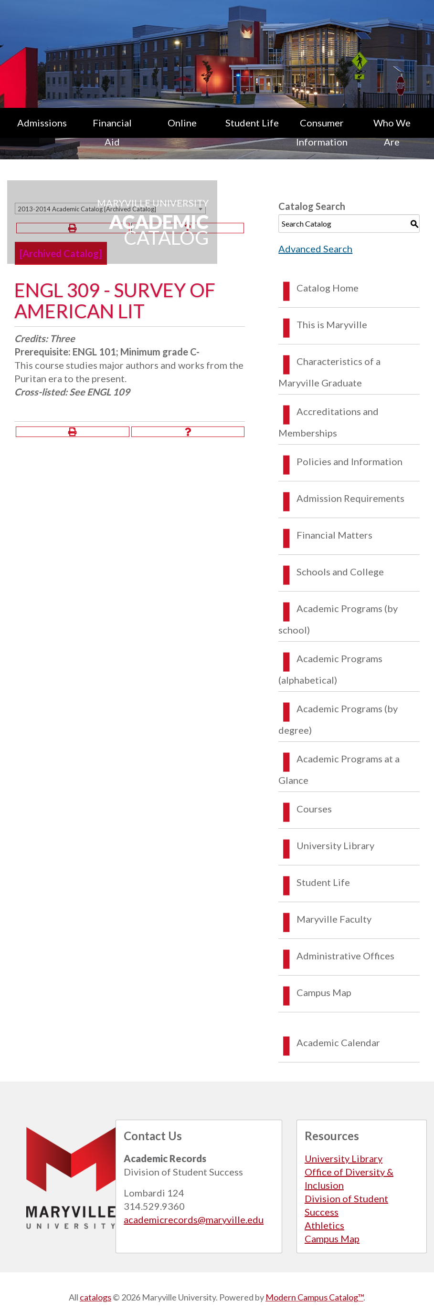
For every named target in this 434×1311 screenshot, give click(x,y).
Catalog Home (327, 287)
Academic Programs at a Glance (339, 769)
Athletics (324, 1225)
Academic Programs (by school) (338, 619)
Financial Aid (112, 132)
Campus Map (323, 992)
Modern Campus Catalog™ (314, 1297)
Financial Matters (334, 535)
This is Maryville (331, 324)
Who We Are (392, 132)
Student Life (252, 122)
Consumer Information (322, 132)
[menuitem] (42, 132)
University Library (335, 845)
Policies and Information (349, 461)
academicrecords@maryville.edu (194, 1219)
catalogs (95, 1297)
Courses (314, 808)
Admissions (42, 122)
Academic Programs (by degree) (338, 719)
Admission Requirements (350, 498)
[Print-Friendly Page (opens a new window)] (72, 432)
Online (182, 122)
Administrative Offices (345, 955)
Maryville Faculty (333, 919)
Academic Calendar (338, 1042)
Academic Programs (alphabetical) (330, 669)
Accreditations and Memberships (328, 422)
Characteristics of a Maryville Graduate (329, 371)
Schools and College (340, 571)
